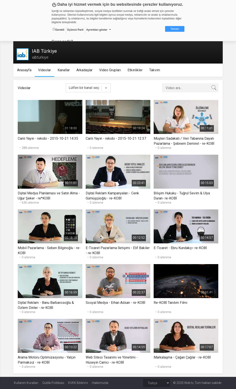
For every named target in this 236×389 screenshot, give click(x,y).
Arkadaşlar (85, 70)
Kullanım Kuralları (26, 383)
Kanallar (64, 70)
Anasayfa (25, 70)
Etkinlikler (135, 70)
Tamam (174, 28)
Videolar (45, 70)
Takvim (155, 70)
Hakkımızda (100, 383)
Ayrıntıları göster (96, 29)
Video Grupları (111, 70)
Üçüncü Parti (75, 29)
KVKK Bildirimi (78, 383)
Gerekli (58, 29)
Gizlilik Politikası (53, 383)
